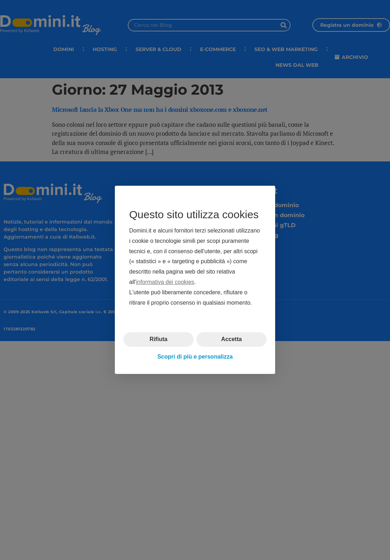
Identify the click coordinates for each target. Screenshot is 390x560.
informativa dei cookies (165, 282)
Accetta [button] (231, 339)
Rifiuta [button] (158, 339)
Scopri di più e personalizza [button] (195, 357)
